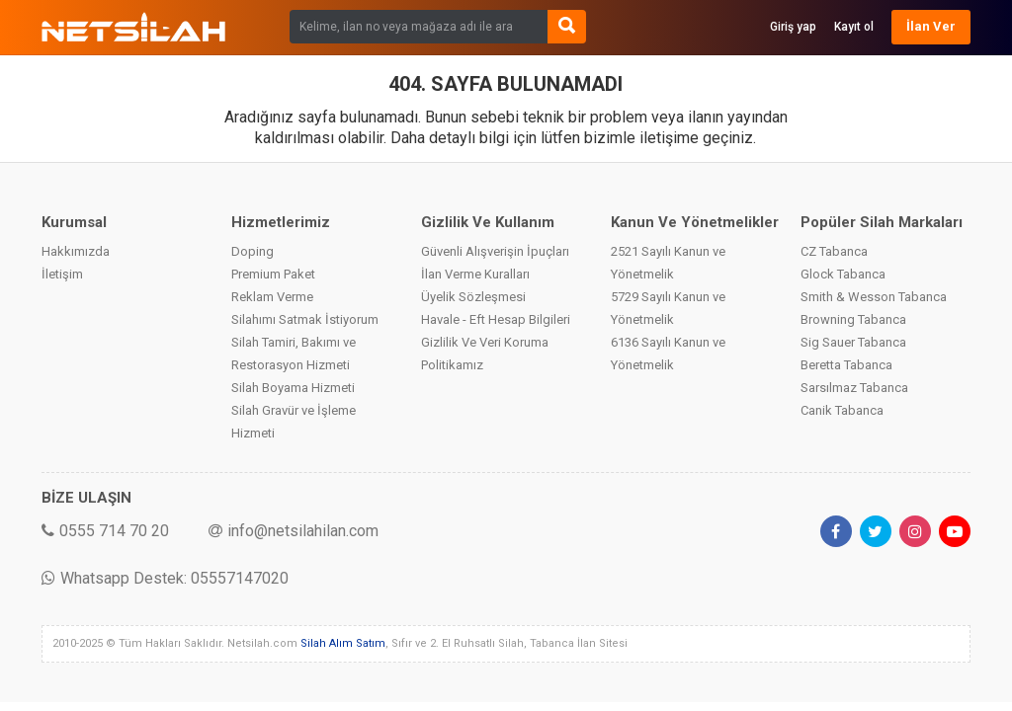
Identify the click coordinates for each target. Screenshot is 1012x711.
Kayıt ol (854, 27)
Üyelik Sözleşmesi (473, 296)
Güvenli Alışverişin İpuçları (495, 251)
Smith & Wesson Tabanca (874, 296)
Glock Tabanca (843, 274)
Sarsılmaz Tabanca (854, 387)
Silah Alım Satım (342, 643)
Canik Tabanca (842, 410)
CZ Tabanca (834, 251)
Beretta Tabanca (846, 364)
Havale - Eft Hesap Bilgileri (495, 319)
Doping (252, 251)
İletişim (62, 274)
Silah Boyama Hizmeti (293, 387)
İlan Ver (931, 26)
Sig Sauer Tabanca (853, 342)
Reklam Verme (272, 296)
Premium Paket (273, 274)
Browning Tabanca (853, 319)
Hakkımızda (76, 251)
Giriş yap (793, 27)
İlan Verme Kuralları (475, 274)
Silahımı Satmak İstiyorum (305, 319)
